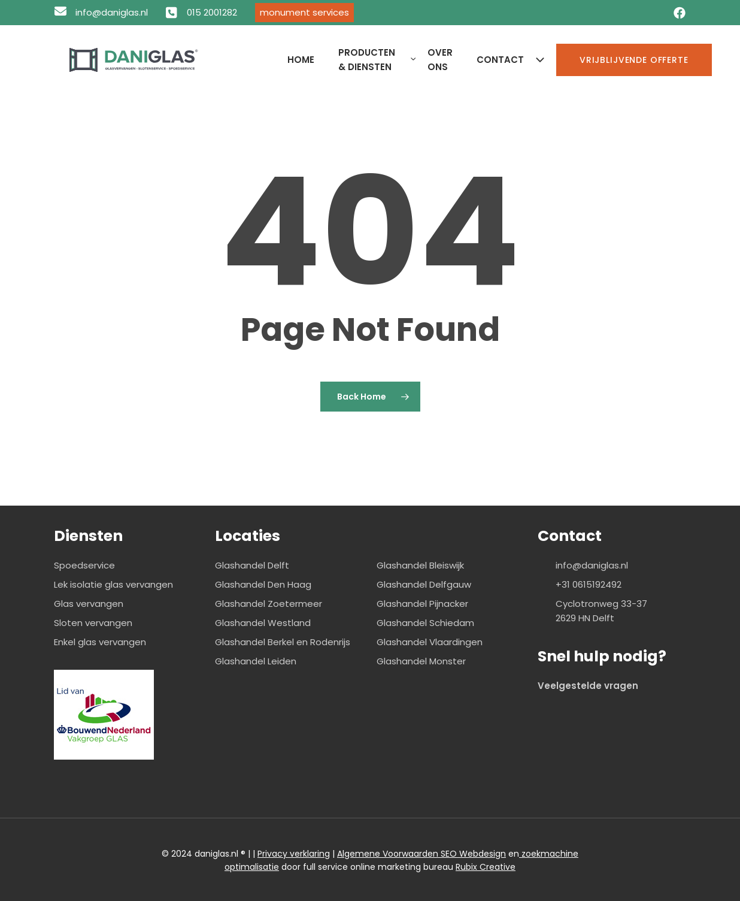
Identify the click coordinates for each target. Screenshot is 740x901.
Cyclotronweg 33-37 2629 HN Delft (601, 610)
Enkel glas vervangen (100, 642)
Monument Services (304, 12)
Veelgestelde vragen (588, 685)
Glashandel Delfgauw (424, 584)
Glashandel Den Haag (263, 584)
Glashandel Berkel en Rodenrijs (282, 642)
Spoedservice (84, 565)
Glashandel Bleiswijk (420, 565)
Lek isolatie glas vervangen (113, 584)
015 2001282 (212, 12)
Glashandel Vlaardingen (430, 642)
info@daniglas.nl (111, 12)
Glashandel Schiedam (425, 622)
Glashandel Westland (263, 622)
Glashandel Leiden (255, 661)
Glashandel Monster (421, 661)
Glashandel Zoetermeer (268, 603)
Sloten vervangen (93, 622)
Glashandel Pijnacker (422, 603)
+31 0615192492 (588, 584)
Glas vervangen (88, 603)
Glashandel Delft (252, 565)
